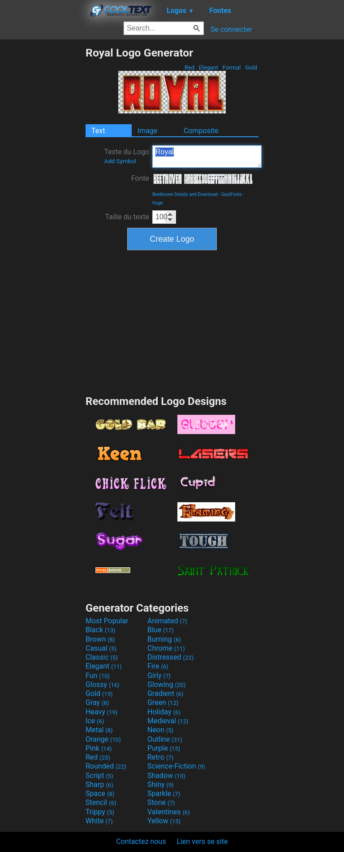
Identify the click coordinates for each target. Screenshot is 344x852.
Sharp (99, 784)
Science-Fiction (176, 766)
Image (148, 130)
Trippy (100, 812)
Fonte (140, 178)
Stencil (101, 802)
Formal (231, 67)
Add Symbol (120, 161)
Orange (103, 739)
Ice (95, 721)
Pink (99, 748)
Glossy (103, 684)
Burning (164, 639)
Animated (167, 621)
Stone (161, 802)
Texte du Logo (126, 156)
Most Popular (107, 621)
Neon (160, 730)
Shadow (166, 775)
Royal (207, 156)
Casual (101, 648)
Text (98, 130)
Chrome (166, 648)
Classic (102, 657)
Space (100, 793)
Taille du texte (127, 217)
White (99, 821)
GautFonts (231, 194)
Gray (97, 702)
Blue (160, 630)
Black (101, 630)
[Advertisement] (42, 180)
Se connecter (231, 29)
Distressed (170, 657)
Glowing (166, 684)
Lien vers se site (202, 841)
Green (163, 702)
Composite (201, 130)
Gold (251, 67)
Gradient (165, 693)
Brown (100, 639)
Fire (157, 666)
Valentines (168, 812)
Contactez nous (141, 841)
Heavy (101, 712)
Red (189, 67)
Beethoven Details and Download (185, 194)
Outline (164, 739)
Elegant (209, 67)
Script (99, 775)
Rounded (106, 766)
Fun (98, 675)
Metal (99, 730)
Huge (157, 202)
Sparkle (163, 793)
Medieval (168, 721)
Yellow (164, 821)
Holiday (164, 712)
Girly (159, 675)
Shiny (160, 784)
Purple (163, 748)
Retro (160, 757)
